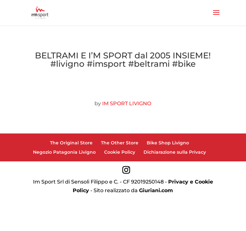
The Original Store (71, 143)
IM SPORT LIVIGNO (126, 103)
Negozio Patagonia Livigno (64, 152)
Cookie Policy (119, 152)
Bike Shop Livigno (168, 143)
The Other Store (119, 143)
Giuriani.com (156, 190)
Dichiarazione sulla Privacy (175, 152)
